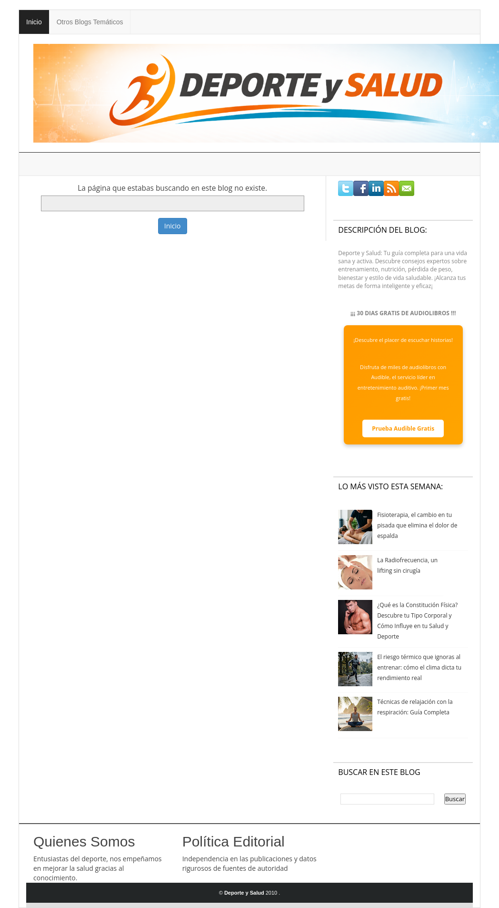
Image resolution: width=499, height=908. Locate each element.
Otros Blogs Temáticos (90, 22)
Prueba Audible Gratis (403, 428)
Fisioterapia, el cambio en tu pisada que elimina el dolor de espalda (417, 525)
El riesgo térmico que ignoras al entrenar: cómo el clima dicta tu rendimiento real (419, 667)
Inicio (34, 22)
